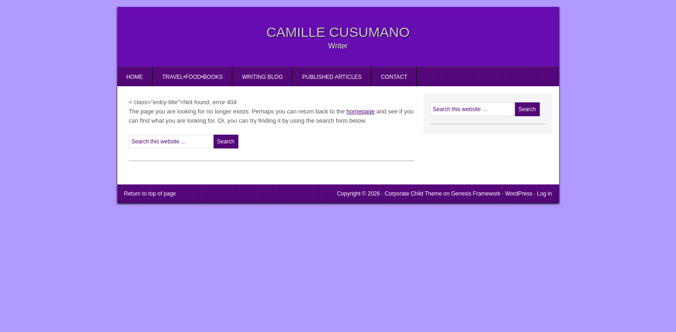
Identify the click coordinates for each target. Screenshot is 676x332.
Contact (394, 77)
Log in (544, 193)
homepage (361, 111)
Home (135, 77)
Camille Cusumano (338, 32)
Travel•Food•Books (192, 77)
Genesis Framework (475, 193)
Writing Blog (262, 77)
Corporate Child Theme (413, 193)
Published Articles (332, 77)
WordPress (518, 193)
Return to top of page (150, 193)
